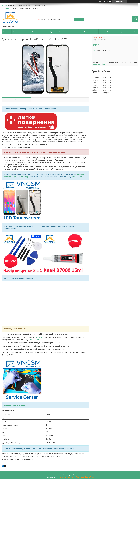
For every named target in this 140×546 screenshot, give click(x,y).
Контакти (63, 32)
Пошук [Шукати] (79, 19)
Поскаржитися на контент (65, 477)
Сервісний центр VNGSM (14, 405)
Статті (136, 32)
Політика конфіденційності (85, 477)
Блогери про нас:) (123, 32)
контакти (34, 339)
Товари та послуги (20, 32)
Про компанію (75, 32)
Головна (6, 32)
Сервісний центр (90, 32)
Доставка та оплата (39, 32)
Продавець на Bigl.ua (70, 475)
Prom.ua (81, 473)
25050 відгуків (106, 2)
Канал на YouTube (107, 32)
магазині (40, 337)
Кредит (53, 32)
